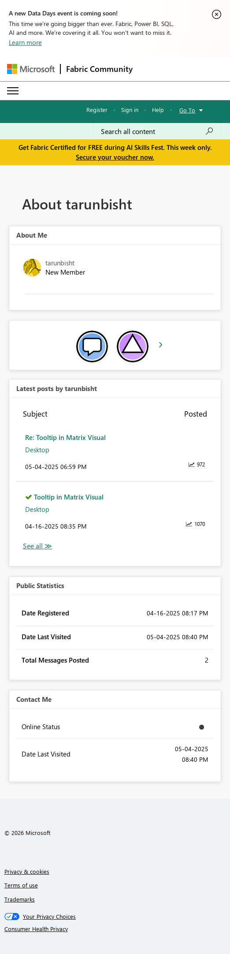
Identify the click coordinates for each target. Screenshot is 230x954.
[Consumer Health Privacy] (115, 928)
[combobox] (157, 131)
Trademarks (19, 899)
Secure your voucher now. (115, 157)
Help (158, 109)
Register (97, 109)
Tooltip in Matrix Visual (69, 496)
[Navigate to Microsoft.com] (31, 69)
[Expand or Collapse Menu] (13, 91)
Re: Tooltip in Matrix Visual (65, 437)
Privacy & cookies (26, 871)
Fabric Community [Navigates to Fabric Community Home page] (99, 68)
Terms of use (21, 885)
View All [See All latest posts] (37, 546)
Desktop (37, 449)
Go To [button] (187, 110)
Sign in (129, 109)
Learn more (25, 42)
